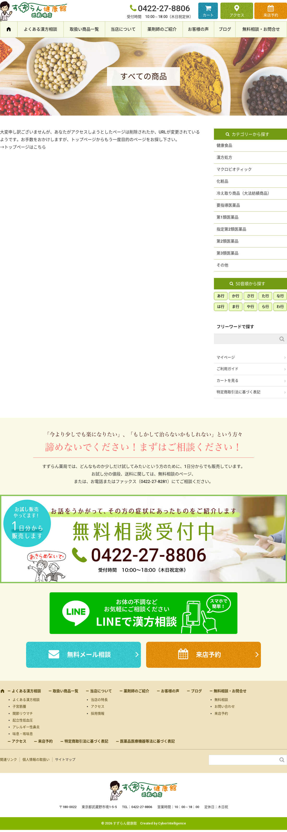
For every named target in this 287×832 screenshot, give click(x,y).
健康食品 (224, 145)
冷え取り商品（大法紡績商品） (244, 193)
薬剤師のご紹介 (162, 29)
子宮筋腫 (19, 706)
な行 (280, 296)
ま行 (235, 306)
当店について (123, 29)
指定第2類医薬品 (231, 229)
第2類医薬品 (227, 241)
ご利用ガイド (227, 369)
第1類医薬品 (227, 217)
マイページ (226, 357)
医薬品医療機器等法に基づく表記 (147, 741)
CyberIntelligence (172, 823)
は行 (220, 306)
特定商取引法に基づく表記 (238, 392)
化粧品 (222, 181)
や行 (250, 306)
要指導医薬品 (228, 205)
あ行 (220, 296)
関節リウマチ (23, 713)
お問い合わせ (224, 706)
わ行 (280, 306)
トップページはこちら (25, 147)
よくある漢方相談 (40, 29)
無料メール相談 (89, 654)
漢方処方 (224, 157)
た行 (265, 296)
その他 (222, 265)
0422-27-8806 (164, 8)
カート (208, 15)
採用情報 (97, 713)
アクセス (237, 15)
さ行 (250, 296)
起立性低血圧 (23, 720)
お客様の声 (198, 29)
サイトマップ (65, 759)
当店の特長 (99, 700)
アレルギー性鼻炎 (26, 727)
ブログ (225, 29)
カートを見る (227, 380)
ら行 (265, 306)
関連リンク (8, 759)
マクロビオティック (234, 169)
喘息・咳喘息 (23, 734)
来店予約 (271, 15)
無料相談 (221, 700)
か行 (235, 296)
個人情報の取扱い (36, 759)
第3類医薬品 (227, 253)
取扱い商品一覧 (84, 29)
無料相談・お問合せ (261, 29)
